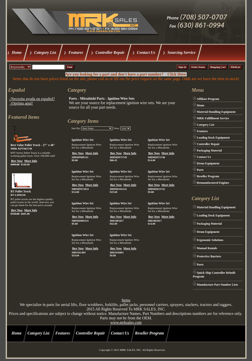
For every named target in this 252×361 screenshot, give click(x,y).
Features (76, 52)
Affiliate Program (208, 99)
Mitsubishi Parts (92, 98)
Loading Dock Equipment (213, 137)
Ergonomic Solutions (210, 240)
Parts (73, 98)
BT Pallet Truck (21, 191)
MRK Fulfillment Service (213, 118)
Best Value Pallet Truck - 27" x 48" (33, 145)
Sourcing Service (181, 52)
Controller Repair (110, 52)
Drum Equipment (208, 163)
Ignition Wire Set (82, 140)
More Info (30, 161)
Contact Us (146, 52)
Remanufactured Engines (213, 182)
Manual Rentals (207, 248)
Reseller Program (208, 176)
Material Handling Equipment (216, 112)
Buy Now (17, 161)
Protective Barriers (209, 256)
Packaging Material (209, 150)
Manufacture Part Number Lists (217, 284)
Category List (45, 52)
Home (17, 52)
